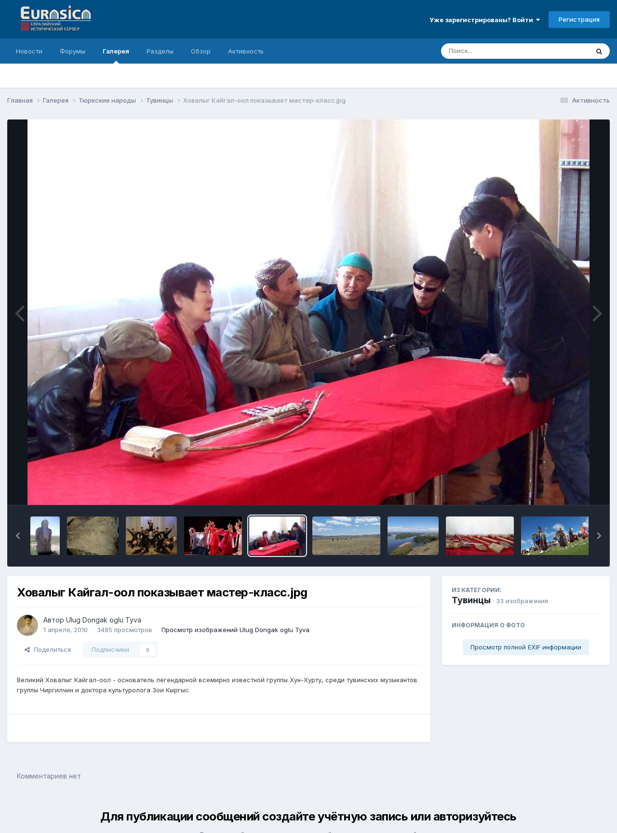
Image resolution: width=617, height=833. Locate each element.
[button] (17, 535)
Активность (246, 51)
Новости (29, 51)
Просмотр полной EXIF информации (525, 647)
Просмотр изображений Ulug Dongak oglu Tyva (235, 630)
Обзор (201, 51)
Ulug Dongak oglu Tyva (103, 620)
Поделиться (48, 649)
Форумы (72, 51)
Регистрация (579, 19)
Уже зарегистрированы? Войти (484, 20)
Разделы (160, 51)
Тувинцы (471, 600)
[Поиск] (496, 51)
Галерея (116, 55)
